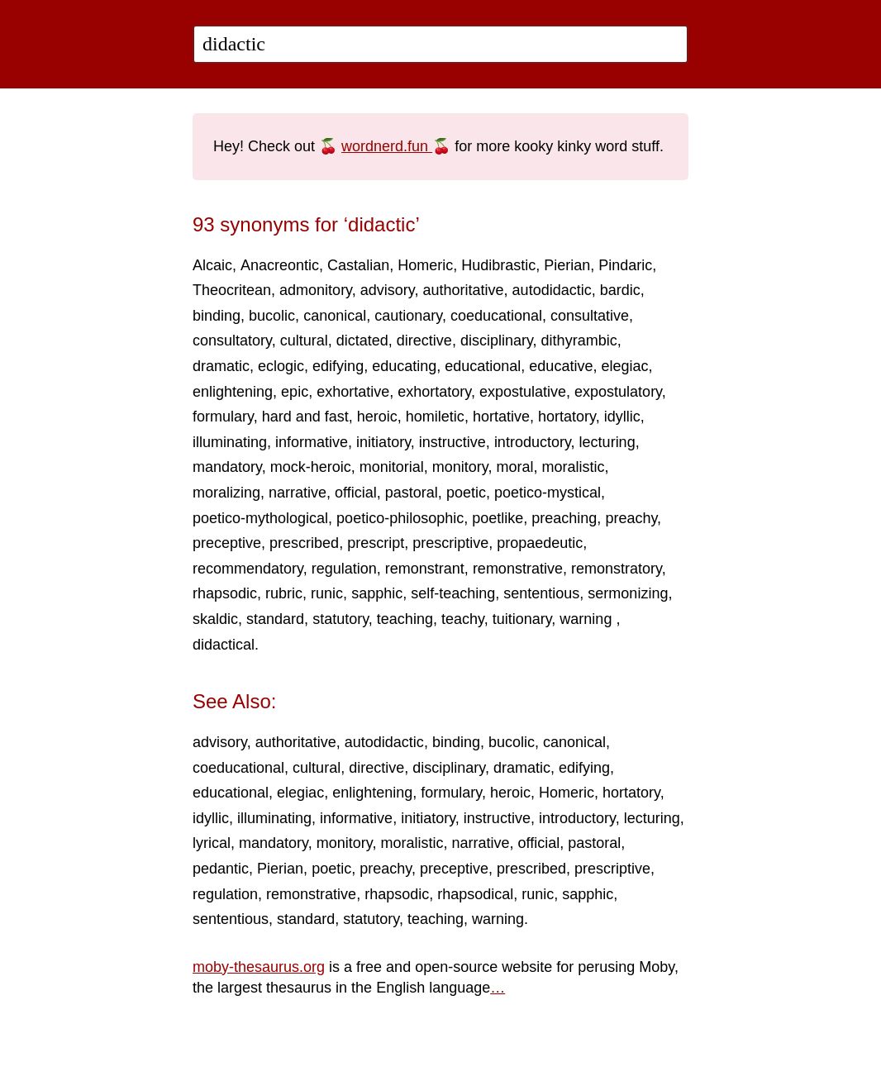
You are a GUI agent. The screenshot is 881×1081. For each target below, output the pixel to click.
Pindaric (625, 265)
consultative (589, 315)
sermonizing (628, 593)
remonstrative (518, 568)
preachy (631, 518)
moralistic (573, 467)
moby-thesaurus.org (259, 967)
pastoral (411, 492)
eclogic (281, 366)
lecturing (607, 442)
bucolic (272, 315)
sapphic (376, 593)
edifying (338, 366)
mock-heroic (310, 467)
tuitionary (522, 619)
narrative (297, 492)
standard (275, 619)
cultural (304, 340)
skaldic (215, 619)
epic (294, 391)
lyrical (212, 843)
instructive (452, 442)
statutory (340, 619)
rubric (283, 593)
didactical (224, 644)
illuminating (230, 442)
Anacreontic (279, 265)
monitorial (392, 467)
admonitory (315, 290)
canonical (334, 315)
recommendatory (248, 568)
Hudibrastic (498, 265)
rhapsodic (225, 593)
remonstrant (424, 568)
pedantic (221, 868)
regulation (344, 568)
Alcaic (212, 265)
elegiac (624, 366)
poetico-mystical (547, 492)
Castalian (358, 265)
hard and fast (305, 416)
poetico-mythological (260, 518)
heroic (377, 416)
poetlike (497, 518)
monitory (460, 467)
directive (424, 340)
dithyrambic (579, 340)
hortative (501, 416)
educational (483, 366)
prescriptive (450, 543)
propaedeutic (540, 543)
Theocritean (232, 290)
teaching (405, 619)
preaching (564, 518)
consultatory (232, 340)
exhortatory (434, 391)
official (356, 492)
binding (216, 315)
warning (588, 619)
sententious (541, 593)
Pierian (567, 265)
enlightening (233, 391)
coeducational (496, 315)
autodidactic (552, 290)
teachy (462, 619)
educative (561, 366)
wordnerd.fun (386, 146)
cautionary (408, 315)
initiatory (383, 442)
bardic (620, 290)
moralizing (226, 492)
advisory (387, 290)
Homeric (425, 265)
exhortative (353, 391)
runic (327, 593)
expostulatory (618, 391)
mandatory (227, 467)
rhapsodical (475, 894)
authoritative (463, 290)
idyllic (622, 416)
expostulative (522, 391)
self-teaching (453, 593)
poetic (466, 492)
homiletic (435, 416)
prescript (375, 543)
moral (515, 467)
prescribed (304, 543)
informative (311, 442)
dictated (362, 340)
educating (404, 366)
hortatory (567, 416)
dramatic (221, 366)
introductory (532, 442)
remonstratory (616, 568)
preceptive (227, 543)
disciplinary (496, 340)
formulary (223, 416)
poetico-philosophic (400, 518)
